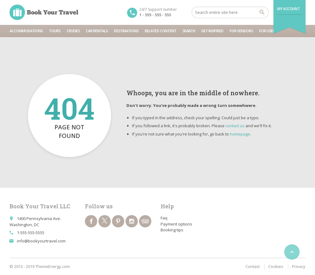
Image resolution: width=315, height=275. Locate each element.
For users (268, 30)
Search (188, 30)
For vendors (241, 30)
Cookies (275, 266)
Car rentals (97, 30)
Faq (164, 218)
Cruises (73, 30)
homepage (240, 134)
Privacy (298, 266)
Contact (252, 266)
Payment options (176, 224)
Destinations (126, 30)
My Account (288, 8)
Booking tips (172, 230)
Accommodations (26, 30)
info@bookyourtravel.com (41, 241)
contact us (235, 125)
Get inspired (212, 30)
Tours (54, 30)
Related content (160, 30)
